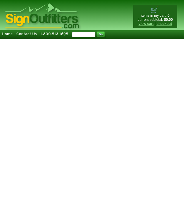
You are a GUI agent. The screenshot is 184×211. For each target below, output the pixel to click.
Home (7, 34)
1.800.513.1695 (54, 34)
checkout (164, 24)
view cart (146, 24)
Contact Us (26, 34)
